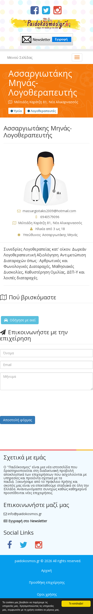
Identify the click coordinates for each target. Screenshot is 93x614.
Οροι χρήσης (47, 594)
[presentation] (36, 403)
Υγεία (16, 111)
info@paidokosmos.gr (25, 514)
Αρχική (46, 570)
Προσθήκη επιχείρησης (47, 582)
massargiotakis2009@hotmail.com (49, 211)
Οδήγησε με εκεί (20, 320)
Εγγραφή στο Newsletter (25, 521)
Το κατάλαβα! (76, 603)
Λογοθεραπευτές (41, 111)
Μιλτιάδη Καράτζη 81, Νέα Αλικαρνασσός (50, 223)
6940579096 (49, 217)
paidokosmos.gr (27, 561)
